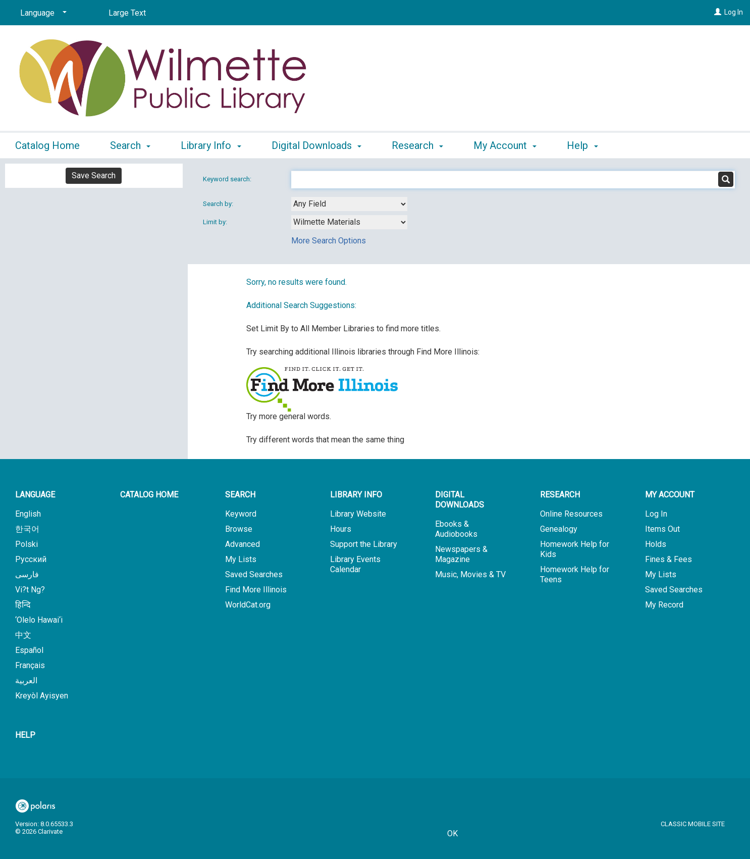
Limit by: (216, 222)
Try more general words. (288, 416)
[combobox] (349, 204)
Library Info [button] (211, 145)
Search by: (219, 204)
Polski (26, 544)
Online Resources (571, 514)
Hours (340, 529)
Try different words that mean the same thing (325, 439)
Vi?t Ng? (30, 589)
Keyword (240, 514)
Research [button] (417, 145)
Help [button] (582, 145)
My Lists (240, 559)
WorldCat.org (248, 605)
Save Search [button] (94, 175)
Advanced (242, 544)
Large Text (127, 13)
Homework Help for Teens (574, 574)
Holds (655, 544)
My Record (664, 605)
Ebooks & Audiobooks (456, 529)
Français (30, 665)
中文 (23, 635)
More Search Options (328, 240)
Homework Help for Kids (574, 549)
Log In (733, 12)
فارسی (27, 574)
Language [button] (35, 494)
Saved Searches (254, 574)
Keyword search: (228, 179)
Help (25, 735)
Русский (30, 559)
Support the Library (363, 544)
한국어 (27, 529)
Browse (238, 529)
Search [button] (130, 145)
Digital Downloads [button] (316, 145)
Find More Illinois (256, 589)
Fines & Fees (668, 559)
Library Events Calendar (355, 564)
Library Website (358, 514)
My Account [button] (505, 145)
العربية (26, 680)
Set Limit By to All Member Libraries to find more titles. (343, 328)
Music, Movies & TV (470, 574)
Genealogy (558, 529)
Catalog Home (47, 145)
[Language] (41, 13)
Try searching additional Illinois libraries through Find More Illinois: (362, 352)
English (28, 514)
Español (29, 650)
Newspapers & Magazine (461, 554)
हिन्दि (23, 605)
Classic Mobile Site (693, 824)
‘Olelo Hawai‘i (39, 620)
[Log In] (717, 12)
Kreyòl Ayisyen (41, 695)
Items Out (662, 529)
